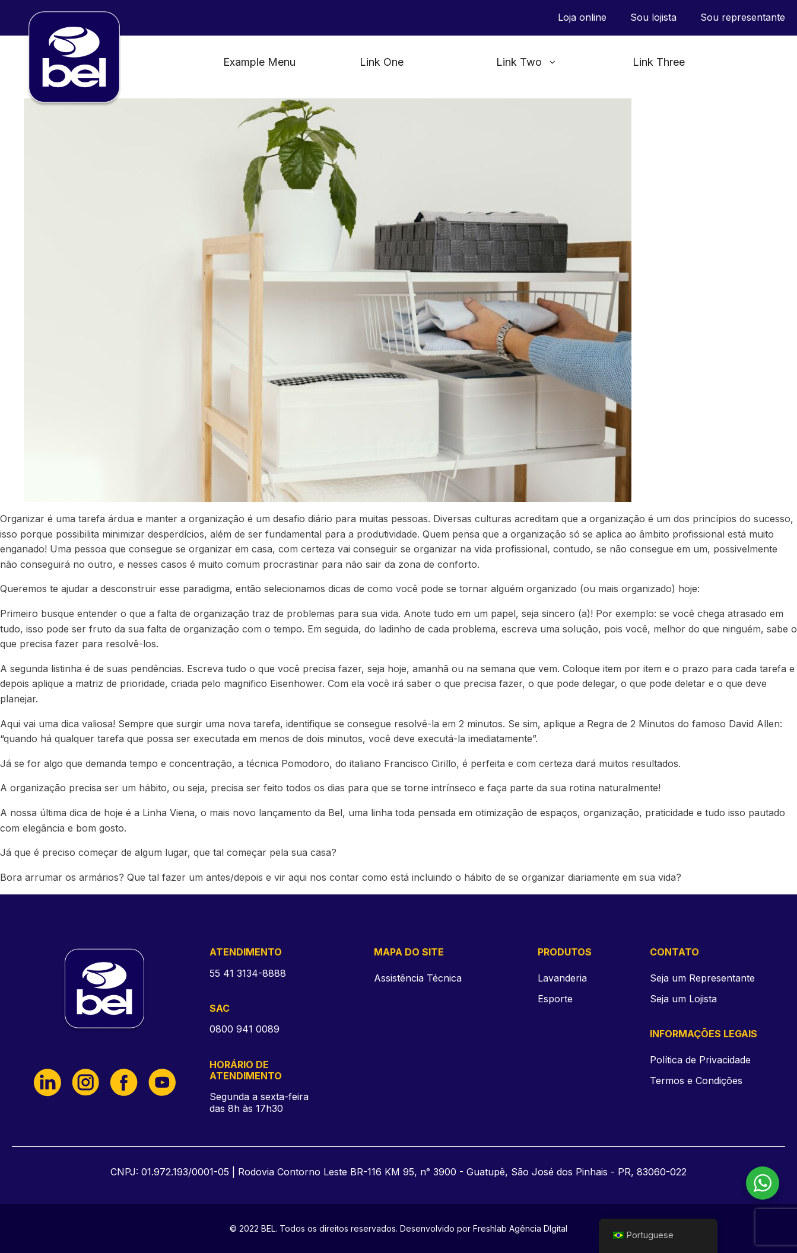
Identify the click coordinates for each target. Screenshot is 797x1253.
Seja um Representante (702, 978)
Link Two (526, 62)
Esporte (555, 999)
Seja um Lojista (683, 999)
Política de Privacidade (700, 1060)
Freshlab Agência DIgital (520, 1228)
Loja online (582, 17)
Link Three (659, 62)
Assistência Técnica (418, 978)
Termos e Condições (696, 1080)
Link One (382, 62)
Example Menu (259, 62)
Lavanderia (562, 978)
